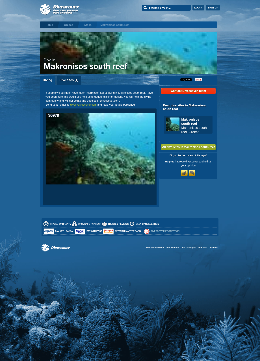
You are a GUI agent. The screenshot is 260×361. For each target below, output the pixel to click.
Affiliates (202, 247)
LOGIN (198, 7)
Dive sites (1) (68, 80)
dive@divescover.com (83, 104)
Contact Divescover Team (188, 90)
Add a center (172, 247)
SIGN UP (213, 7)
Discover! (213, 247)
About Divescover (155, 247)
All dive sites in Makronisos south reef (188, 147)
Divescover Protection (165, 231)
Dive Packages (188, 247)
